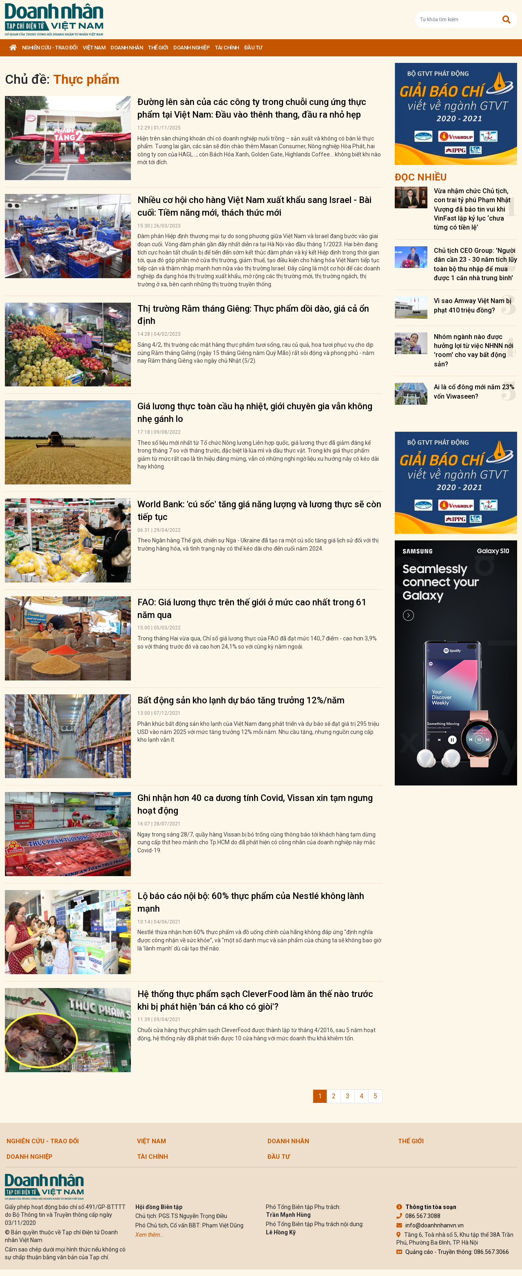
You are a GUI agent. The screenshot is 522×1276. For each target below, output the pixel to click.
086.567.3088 (418, 1216)
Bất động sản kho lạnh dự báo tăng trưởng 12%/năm (241, 700)
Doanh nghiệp (191, 48)
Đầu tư (253, 48)
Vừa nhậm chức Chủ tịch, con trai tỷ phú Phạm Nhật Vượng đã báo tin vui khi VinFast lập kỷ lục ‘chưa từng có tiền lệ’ (472, 209)
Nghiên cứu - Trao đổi (50, 48)
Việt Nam (94, 48)
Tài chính (227, 48)
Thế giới (158, 48)
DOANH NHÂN (127, 48)
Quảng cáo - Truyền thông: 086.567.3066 (452, 1252)
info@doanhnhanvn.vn (430, 1225)
